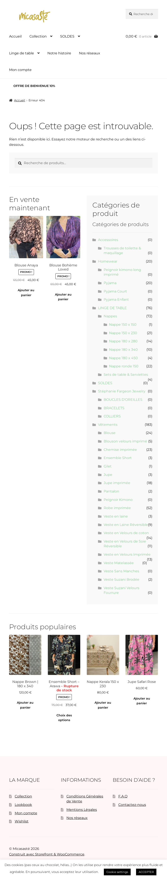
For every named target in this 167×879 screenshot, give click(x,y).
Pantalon (111, 491)
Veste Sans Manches (121, 571)
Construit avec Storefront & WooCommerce (46, 854)
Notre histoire (59, 53)
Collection (38, 36)
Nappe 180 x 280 (123, 341)
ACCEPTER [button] (146, 872)
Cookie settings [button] (117, 872)
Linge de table (21, 53)
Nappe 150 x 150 (122, 324)
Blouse (110, 433)
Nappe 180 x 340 (123, 350)
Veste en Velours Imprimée (127, 554)
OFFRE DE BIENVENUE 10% (34, 86)
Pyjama (110, 283)
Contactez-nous (132, 805)
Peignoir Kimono (118, 500)
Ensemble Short (118, 458)
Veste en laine (116, 516)
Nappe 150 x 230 (123, 333)
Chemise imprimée (120, 450)
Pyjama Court (115, 291)
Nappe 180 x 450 (123, 358)
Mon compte (20, 70)
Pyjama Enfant (116, 299)
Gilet (108, 466)
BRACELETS (114, 408)
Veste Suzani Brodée (121, 579)
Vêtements (107, 425)
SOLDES (67, 36)
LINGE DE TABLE (112, 308)
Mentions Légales (81, 810)
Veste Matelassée (119, 563)
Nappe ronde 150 (123, 366)
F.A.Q (122, 796)
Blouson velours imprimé (125, 441)
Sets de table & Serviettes (126, 375)
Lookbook (23, 805)
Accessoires (108, 240)
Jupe (108, 475)
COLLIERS (112, 416)
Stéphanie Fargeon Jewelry (121, 391)
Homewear (107, 261)
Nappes (110, 316)
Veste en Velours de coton (126, 533)
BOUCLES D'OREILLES (123, 400)
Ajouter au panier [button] (26, 292)
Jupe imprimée (117, 483)
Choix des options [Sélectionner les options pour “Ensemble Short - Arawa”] (64, 717)
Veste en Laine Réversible (126, 525)
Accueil (15, 36)
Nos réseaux (89, 53)
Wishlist (22, 821)
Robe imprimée (117, 508)
